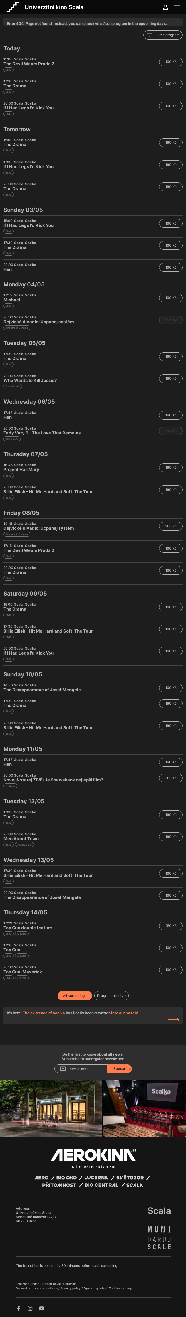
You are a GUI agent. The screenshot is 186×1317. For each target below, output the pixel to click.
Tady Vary (12, 438)
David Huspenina (65, 1283)
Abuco (35, 1283)
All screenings (75, 995)
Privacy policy (71, 1288)
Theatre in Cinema (17, 327)
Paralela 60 (13, 386)
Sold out (170, 320)
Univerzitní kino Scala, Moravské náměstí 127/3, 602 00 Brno (36, 1216)
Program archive (111, 995)
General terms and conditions (37, 1288)
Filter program (163, 35)
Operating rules (95, 1288)
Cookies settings (120, 1288)
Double (21, 933)
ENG (8, 69)
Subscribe (122, 1068)
